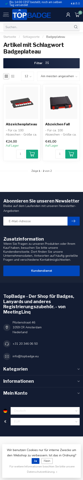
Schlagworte (31, 37)
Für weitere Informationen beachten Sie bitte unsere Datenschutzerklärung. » (42, 469)
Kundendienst (41, 271)
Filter (41, 63)
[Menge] (20, 154)
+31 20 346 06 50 (25, 344)
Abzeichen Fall (57, 124)
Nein (47, 461)
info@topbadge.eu (26, 356)
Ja (35, 461)
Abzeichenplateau (21, 124)
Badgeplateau (55, 37)
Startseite (9, 37)
